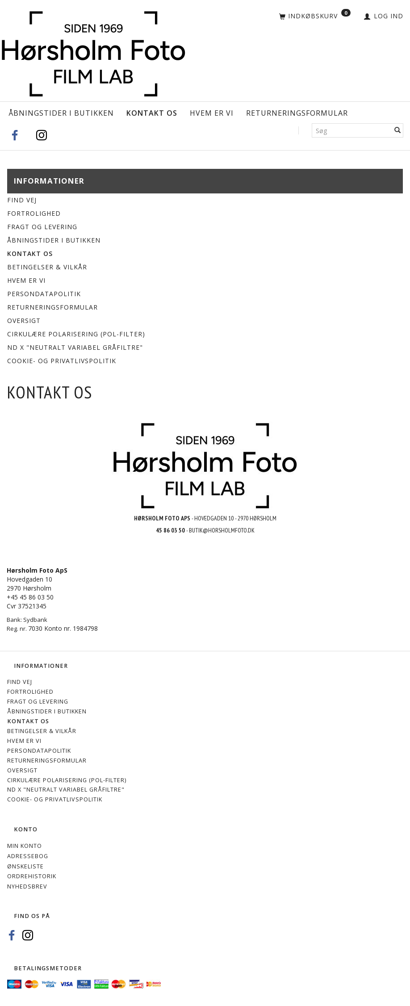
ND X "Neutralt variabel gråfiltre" (75, 347)
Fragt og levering (42, 226)
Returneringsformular (297, 113)
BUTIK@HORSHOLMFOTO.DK (222, 530)
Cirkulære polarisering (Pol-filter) (76, 334)
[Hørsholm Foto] (93, 51)
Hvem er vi (212, 113)
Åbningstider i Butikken (61, 113)
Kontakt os (151, 113)
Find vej (22, 200)
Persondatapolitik (44, 293)
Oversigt (24, 320)
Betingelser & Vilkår (47, 267)
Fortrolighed (34, 213)
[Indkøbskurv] (315, 16)
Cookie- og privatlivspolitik (61, 360)
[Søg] (397, 130)
